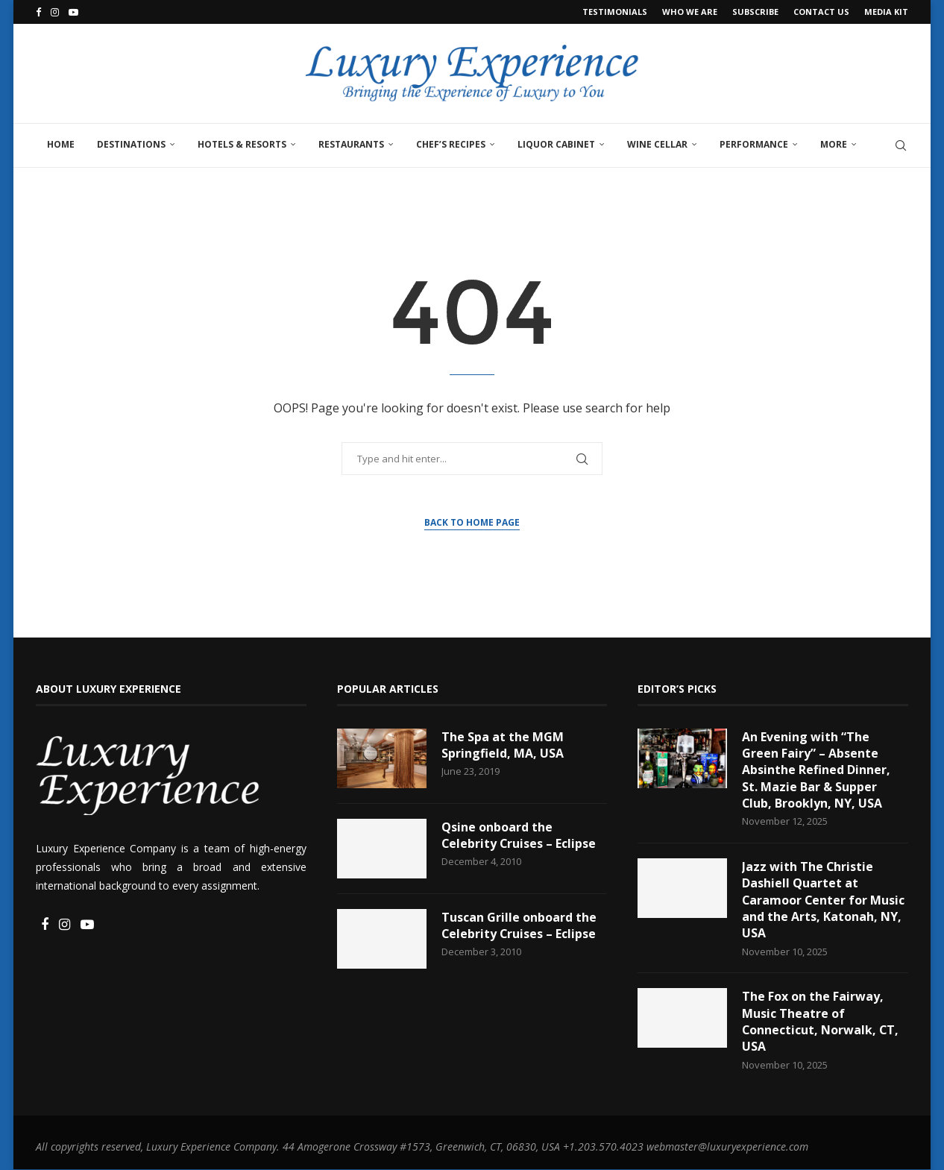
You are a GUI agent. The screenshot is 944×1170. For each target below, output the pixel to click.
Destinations (131, 144)
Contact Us (821, 11)
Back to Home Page (472, 522)
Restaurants (351, 144)
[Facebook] (38, 12)
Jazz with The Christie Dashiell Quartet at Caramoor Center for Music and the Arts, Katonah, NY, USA (824, 900)
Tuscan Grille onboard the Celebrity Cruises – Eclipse (519, 925)
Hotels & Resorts (242, 144)
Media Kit (886, 11)
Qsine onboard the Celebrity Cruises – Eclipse (519, 835)
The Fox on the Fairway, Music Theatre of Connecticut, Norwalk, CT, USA (821, 1022)
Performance (754, 144)
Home (61, 144)
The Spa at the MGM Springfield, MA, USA (502, 745)
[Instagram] (55, 12)
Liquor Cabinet (556, 144)
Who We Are (689, 11)
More (833, 144)
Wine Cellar (657, 144)
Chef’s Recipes (450, 144)
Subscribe (755, 11)
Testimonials (614, 11)
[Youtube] (73, 12)
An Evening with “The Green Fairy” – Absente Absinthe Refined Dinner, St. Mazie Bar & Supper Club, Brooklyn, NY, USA (816, 770)
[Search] (900, 145)
